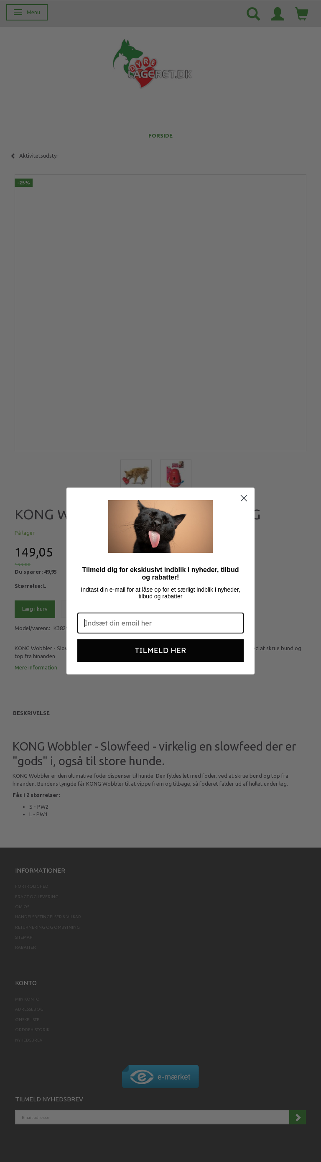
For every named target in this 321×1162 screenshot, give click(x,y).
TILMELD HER (160, 650)
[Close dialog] (244, 498)
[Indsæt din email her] (160, 623)
